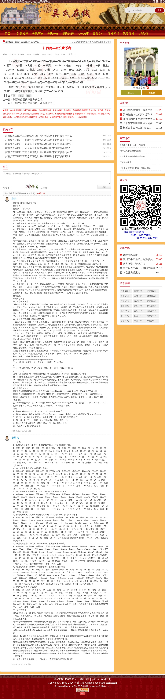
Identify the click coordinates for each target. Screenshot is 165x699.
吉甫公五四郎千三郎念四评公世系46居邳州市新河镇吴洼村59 (38, 140)
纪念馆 (143, 33)
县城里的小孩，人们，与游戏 (132, 145)
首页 (7, 33)
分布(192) (138, 306)
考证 (21, 96)
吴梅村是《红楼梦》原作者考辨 (140, 114)
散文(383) (151, 296)
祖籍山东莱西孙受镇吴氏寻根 (132, 156)
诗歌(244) (125, 301)
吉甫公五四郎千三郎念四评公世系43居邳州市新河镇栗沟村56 (38, 152)
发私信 (152, 93)
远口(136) (125, 316)
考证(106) (138, 321)
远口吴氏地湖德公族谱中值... (139, 110)
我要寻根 (128, 33)
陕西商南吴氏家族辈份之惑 (27, 99)
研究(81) (151, 321)
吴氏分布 (53, 33)
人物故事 (83, 33)
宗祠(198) (151, 301)
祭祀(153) (151, 306)
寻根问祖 (113, 33)
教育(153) (125, 311)
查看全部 (41, 193)
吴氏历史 (38, 33)
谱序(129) (151, 316)
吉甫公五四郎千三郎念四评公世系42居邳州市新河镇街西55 (37, 156)
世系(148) (138, 311)
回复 (29, 431)
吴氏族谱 (68, 33)
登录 (162, 1)
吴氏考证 (35, 42)
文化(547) (125, 296)
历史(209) (138, 301)
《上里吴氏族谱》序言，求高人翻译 (135, 168)
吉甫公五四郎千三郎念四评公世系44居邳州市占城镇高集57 (37, 148)
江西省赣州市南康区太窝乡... (139, 118)
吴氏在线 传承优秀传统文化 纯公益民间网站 (25, 1)
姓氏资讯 (22, 33)
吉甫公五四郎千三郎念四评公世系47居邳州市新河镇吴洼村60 (38, 135)
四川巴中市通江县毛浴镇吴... (139, 259)
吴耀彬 (15, 437)
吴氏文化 (98, 33)
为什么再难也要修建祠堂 (130, 151)
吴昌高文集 (141, 86)
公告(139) (151, 311)
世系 (28, 96)
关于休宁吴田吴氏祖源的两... (139, 123)
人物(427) (138, 296)
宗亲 (14, 198)
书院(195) (125, 306)
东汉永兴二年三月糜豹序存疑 (139, 268)
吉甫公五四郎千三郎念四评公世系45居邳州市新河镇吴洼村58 (38, 144)
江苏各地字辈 (125, 162)
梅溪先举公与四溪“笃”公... (137, 127)
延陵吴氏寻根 (130, 255)
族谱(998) (138, 291)
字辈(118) (125, 321)
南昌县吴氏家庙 (131, 272)
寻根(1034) (125, 291)
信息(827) (151, 291)
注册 (155, 1)
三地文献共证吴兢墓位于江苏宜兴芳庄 (34, 103)
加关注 (130, 93)
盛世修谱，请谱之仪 (134, 263)
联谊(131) (138, 316)
